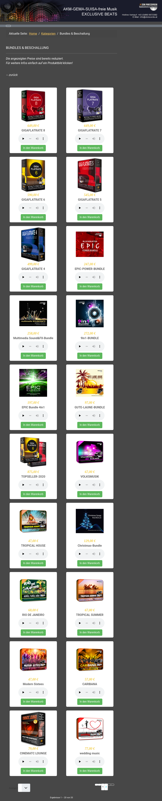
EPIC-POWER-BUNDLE (90, 269)
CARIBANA (89, 684)
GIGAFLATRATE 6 (33, 199)
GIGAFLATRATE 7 (90, 130)
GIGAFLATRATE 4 (33, 269)
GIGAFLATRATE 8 (33, 130)
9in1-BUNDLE (90, 338)
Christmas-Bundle (90, 545)
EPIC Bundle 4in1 (33, 407)
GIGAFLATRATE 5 (90, 199)
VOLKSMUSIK (89, 476)
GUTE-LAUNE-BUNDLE (90, 407)
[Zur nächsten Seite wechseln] (109, 785)
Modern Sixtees (33, 684)
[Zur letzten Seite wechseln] (112, 785)
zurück (13, 74)
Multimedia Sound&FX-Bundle (33, 338)
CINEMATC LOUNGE (33, 753)
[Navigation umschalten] (8, 26)
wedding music (90, 753)
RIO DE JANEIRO (33, 615)
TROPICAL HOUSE (33, 545)
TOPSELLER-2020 (33, 476)
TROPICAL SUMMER (89, 615)
